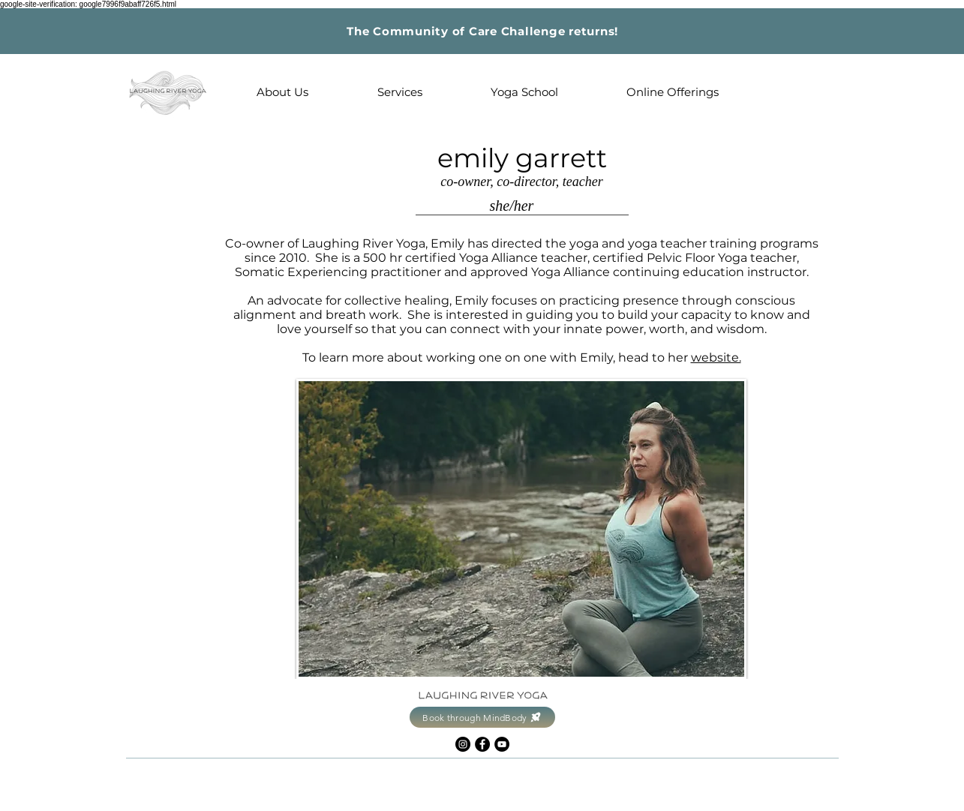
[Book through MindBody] (482, 717)
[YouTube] (501, 744)
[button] (283, 92)
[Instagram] (462, 744)
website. (716, 357)
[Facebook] (482, 744)
